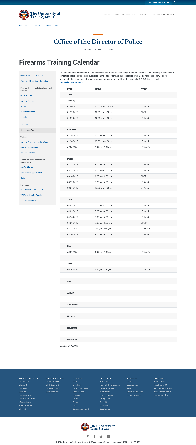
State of (160, 381)
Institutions (129, 14)
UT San (25, 402)
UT (24, 381)
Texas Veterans (162, 392)
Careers (129, 381)
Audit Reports (105, 392)
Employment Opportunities (31, 173)
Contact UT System (133, 395)
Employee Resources (158, 2)
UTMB (52, 385)
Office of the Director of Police (98, 41)
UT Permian (26, 395)
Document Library (133, 385)
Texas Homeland (163, 388)
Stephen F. (26, 405)
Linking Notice (105, 399)
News (116, 14)
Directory (76, 402)
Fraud (160, 385)
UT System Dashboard (135, 392)
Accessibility (104, 405)
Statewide (161, 395)
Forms (98, 49)
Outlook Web (81, 409)
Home (21, 26)
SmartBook (77, 385)
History (23, 178)
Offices (171, 14)
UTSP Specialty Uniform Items (32, 195)
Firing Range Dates (28, 130)
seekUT (129, 388)
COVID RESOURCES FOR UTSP (32, 190)
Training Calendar (27, 153)
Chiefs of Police (26, 167)
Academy (109, 49)
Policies (87, 49)
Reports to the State (107, 388)
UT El (23, 392)
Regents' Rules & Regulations (110, 385)
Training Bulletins (27, 101)
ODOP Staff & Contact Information (34, 81)
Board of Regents (79, 392)
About (107, 14)
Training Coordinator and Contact (34, 142)
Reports (23, 117)
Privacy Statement (106, 395)
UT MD (53, 392)
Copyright (103, 402)
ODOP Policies (26, 95)
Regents (144, 14)
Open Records (105, 409)
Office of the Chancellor (81, 388)
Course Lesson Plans (29, 147)
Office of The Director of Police (46, 26)
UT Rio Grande (27, 399)
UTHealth (53, 388)
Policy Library (104, 381)
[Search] (175, 2)
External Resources (28, 201)
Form (28, 112)
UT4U (75, 405)
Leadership (158, 14)
